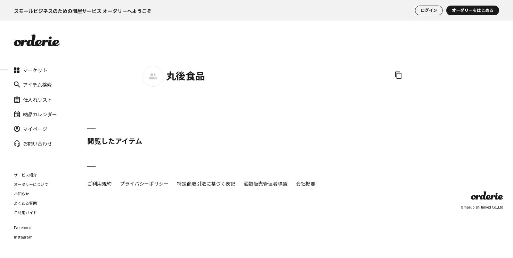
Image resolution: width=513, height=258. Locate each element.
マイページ (30, 129)
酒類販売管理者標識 (265, 183)
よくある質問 (25, 203)
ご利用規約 (99, 183)
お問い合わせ (33, 143)
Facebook (23, 227)
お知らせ (21, 193)
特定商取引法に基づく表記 (206, 183)
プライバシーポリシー (144, 183)
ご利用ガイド (25, 212)
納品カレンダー (35, 114)
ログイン (429, 10)
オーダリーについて (31, 184)
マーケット (30, 70)
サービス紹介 (25, 175)
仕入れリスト (33, 99)
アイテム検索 (33, 84)
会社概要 (305, 183)
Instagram (23, 237)
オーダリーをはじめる (473, 10)
